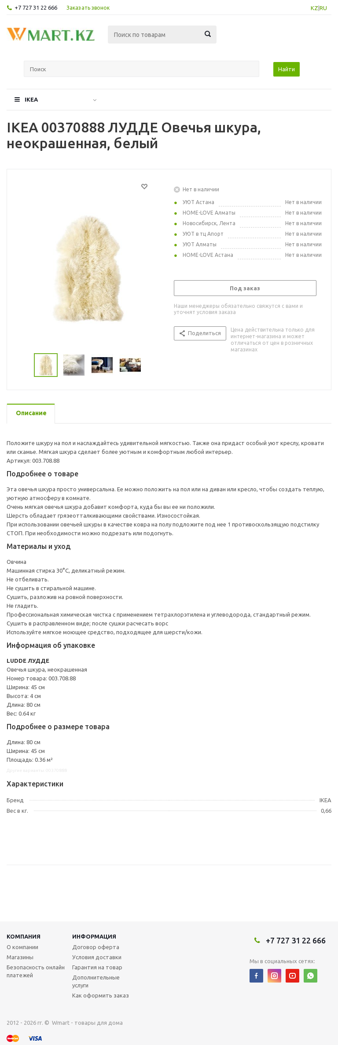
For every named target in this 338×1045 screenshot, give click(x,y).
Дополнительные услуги (96, 981)
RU (323, 8)
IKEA (31, 99)
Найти (286, 69)
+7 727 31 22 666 (36, 7)
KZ (314, 8)
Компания (23, 936)
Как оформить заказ (100, 995)
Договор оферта (95, 947)
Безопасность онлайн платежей (36, 971)
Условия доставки (96, 957)
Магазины (20, 957)
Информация (94, 936)
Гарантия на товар (97, 967)
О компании (22, 947)
